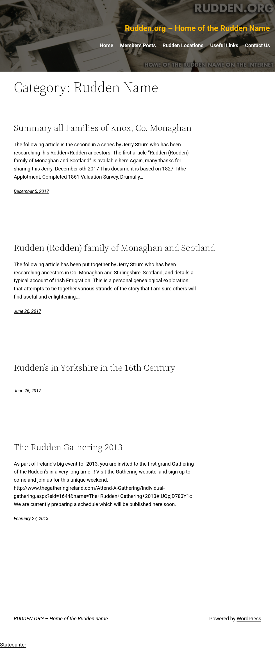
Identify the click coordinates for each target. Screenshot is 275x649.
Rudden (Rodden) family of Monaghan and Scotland (114, 248)
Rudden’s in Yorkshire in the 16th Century (94, 368)
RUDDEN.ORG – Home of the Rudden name (61, 618)
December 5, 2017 (31, 191)
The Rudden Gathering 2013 (68, 447)
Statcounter (13, 645)
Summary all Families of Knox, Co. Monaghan (103, 128)
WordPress (249, 618)
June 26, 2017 (27, 311)
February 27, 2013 (31, 518)
